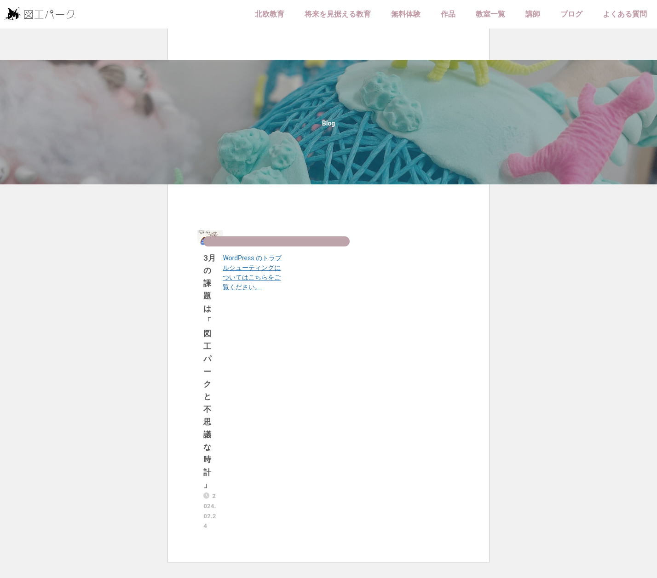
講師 (532, 14)
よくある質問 (625, 14)
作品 (448, 14)
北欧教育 (269, 14)
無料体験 (406, 14)
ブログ (571, 14)
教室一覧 (490, 14)
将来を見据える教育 (338, 14)
